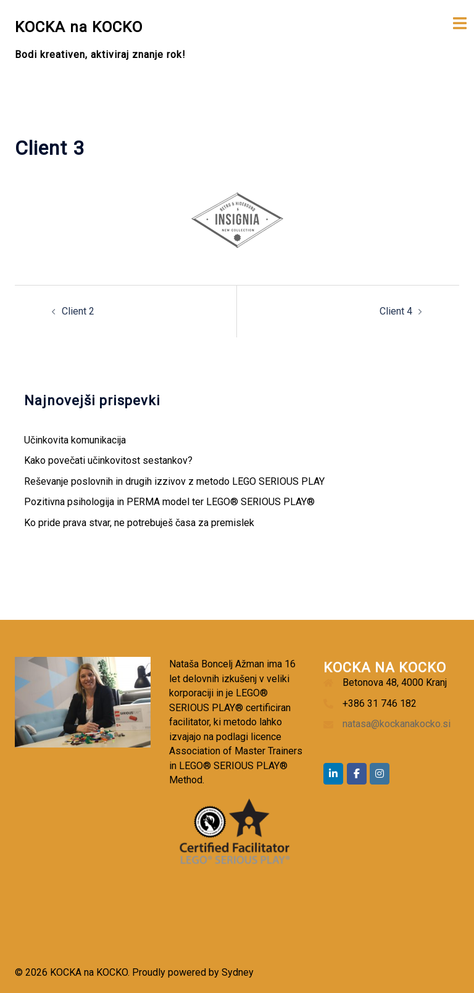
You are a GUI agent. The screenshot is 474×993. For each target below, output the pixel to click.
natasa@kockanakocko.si (397, 724)
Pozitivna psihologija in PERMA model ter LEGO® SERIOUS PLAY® (169, 502)
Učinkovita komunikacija (75, 440)
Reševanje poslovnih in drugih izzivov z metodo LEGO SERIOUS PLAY (174, 481)
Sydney (238, 972)
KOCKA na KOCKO (79, 27)
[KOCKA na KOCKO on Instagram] (379, 774)
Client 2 (78, 311)
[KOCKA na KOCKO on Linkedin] (333, 774)
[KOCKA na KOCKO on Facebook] (357, 774)
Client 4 (396, 311)
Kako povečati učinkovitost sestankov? (108, 460)
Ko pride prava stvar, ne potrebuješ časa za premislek (139, 523)
